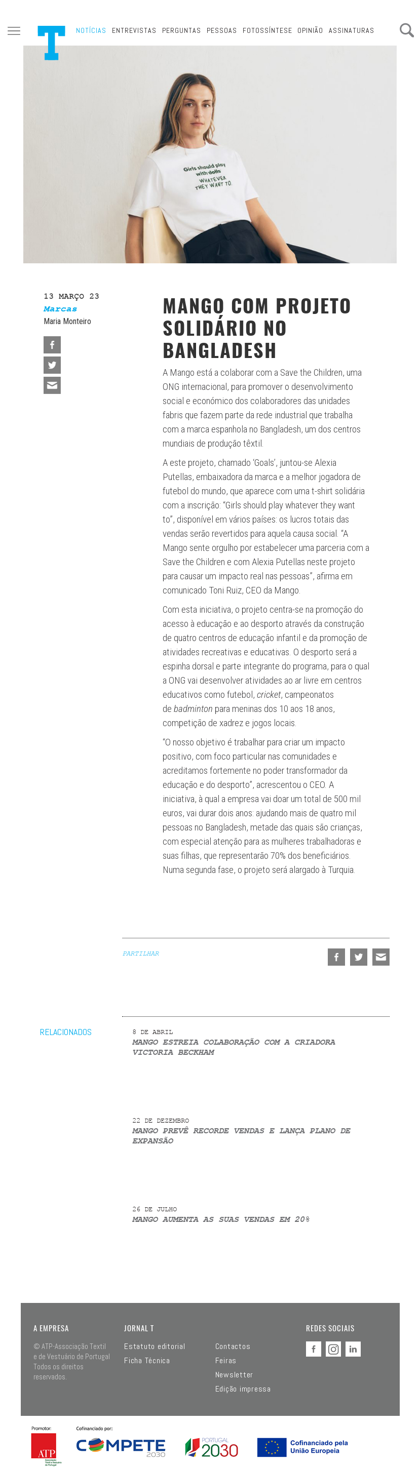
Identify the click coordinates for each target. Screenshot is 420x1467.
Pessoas (222, 30)
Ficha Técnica (147, 1361)
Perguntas (181, 30)
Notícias (91, 30)
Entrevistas (134, 30)
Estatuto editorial (154, 1346)
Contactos (233, 1346)
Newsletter (234, 1375)
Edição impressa (243, 1389)
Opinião (310, 30)
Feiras (226, 1361)
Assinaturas (351, 30)
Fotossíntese (267, 30)
